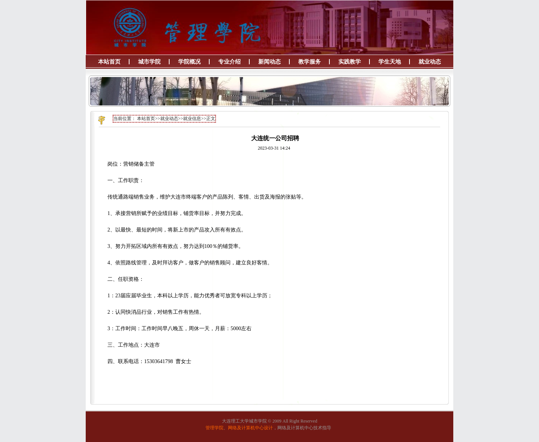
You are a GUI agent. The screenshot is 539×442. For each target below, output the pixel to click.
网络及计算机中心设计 (250, 427)
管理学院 (214, 427)
